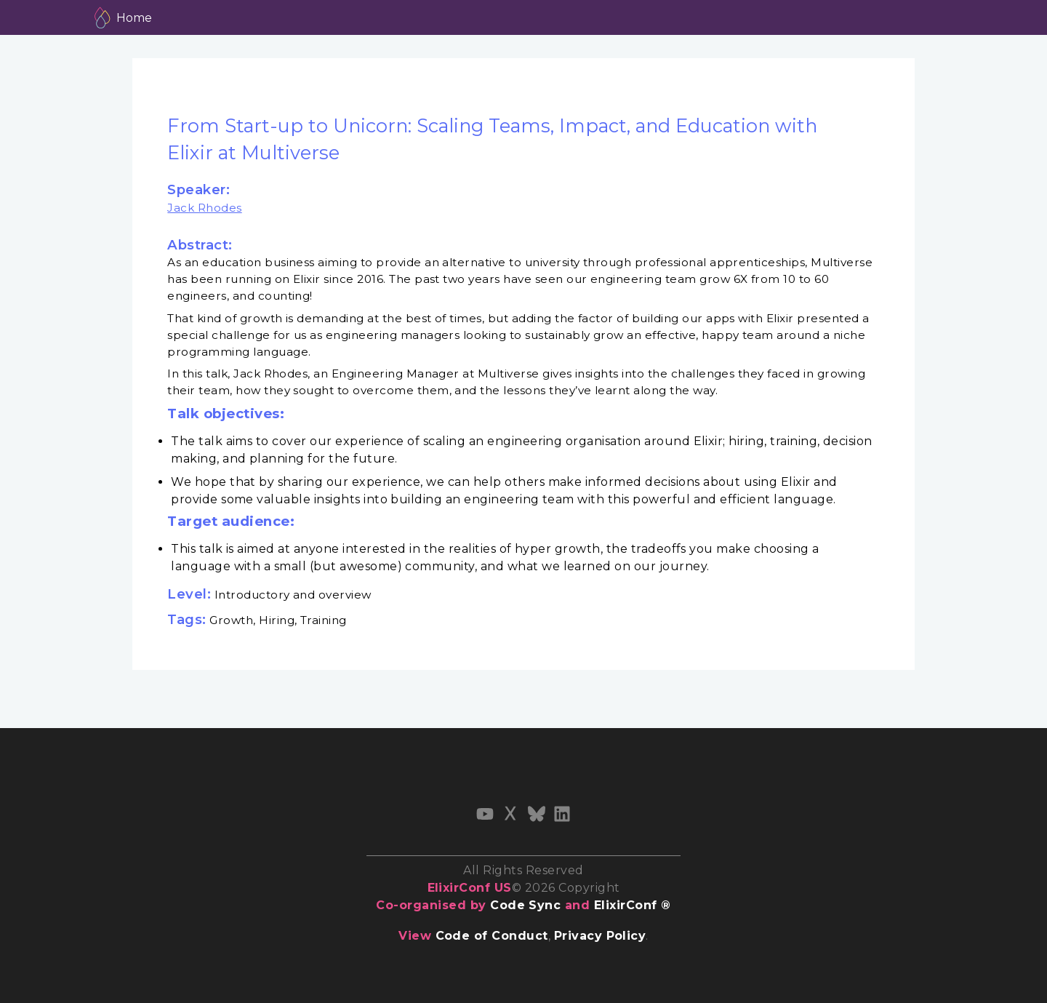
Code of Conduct (492, 936)
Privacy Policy (600, 936)
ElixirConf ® (632, 905)
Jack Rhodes (204, 208)
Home (134, 18)
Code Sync (525, 905)
